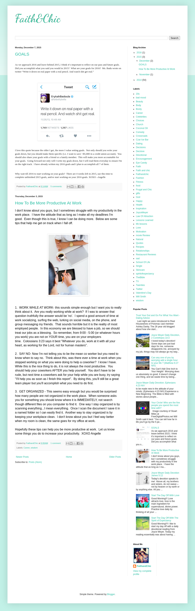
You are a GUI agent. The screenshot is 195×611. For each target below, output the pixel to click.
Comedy (140, 132)
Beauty (139, 101)
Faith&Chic (37, 18)
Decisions (141, 147)
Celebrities (141, 116)
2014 (139, 80)
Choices (140, 120)
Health (139, 204)
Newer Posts (22, 457)
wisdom (34, 448)
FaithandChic (144, 566)
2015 (139, 57)
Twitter (139, 289)
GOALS (22, 54)
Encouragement (144, 158)
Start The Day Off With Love (165, 495)
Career (27, 448)
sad (138, 258)
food (138, 185)
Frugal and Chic (144, 189)
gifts (138, 193)
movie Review (143, 235)
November (144, 74)
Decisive (140, 151)
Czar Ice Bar (142, 139)
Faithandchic (142, 174)
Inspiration (141, 208)
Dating (139, 143)
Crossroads (141, 136)
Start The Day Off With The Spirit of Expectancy (164, 519)
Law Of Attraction (144, 216)
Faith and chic (143, 170)
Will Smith (141, 296)
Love (138, 227)
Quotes (139, 243)
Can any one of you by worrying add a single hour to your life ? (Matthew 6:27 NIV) (164, 361)
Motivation (141, 231)
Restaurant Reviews (146, 254)
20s (138, 94)
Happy (139, 201)
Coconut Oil (142, 128)
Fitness (139, 182)
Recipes (140, 247)
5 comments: (57, 186)
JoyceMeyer (142, 212)
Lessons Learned (144, 220)
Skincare (140, 270)
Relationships (142, 250)
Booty (139, 109)
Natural (139, 239)
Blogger (111, 594)
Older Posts (115, 457)
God (138, 197)
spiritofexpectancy (145, 273)
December (144, 61)
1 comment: (56, 443)
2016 (139, 52)
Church (139, 124)
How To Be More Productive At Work (48, 203)
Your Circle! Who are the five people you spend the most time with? (165, 405)
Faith (138, 166)
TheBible (140, 277)
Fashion (140, 178)
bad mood (141, 97)
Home (69, 457)
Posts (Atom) (35, 462)
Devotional (141, 155)
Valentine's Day (143, 293)
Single (139, 266)
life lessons (141, 224)
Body (138, 105)
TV (137, 281)
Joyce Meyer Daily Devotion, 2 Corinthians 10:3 (165, 336)
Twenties (140, 285)
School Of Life (143, 262)
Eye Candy (141, 162)
